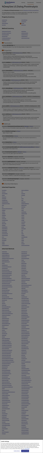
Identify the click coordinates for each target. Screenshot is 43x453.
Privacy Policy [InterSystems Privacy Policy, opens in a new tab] (27, 449)
